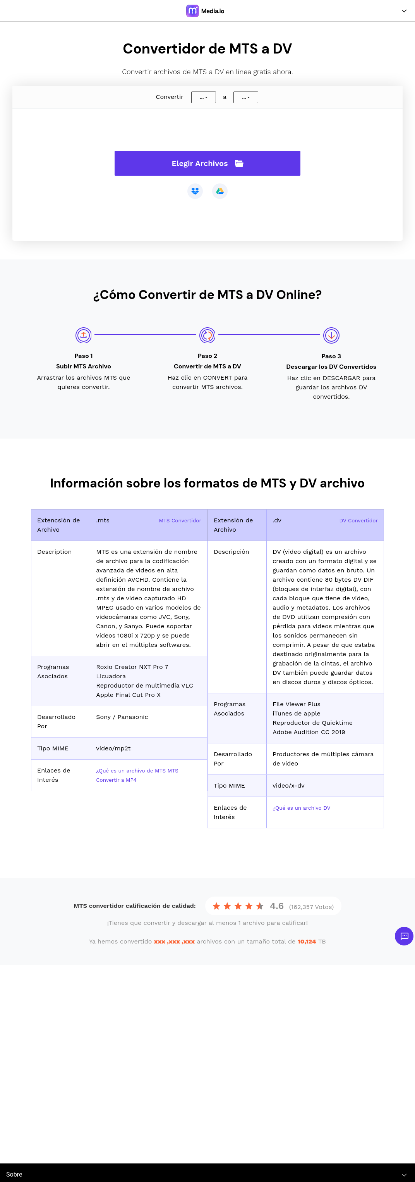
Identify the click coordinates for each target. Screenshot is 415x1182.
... (202, 97)
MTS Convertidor (176, 520)
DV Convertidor (355, 520)
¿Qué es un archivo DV (307, 807)
